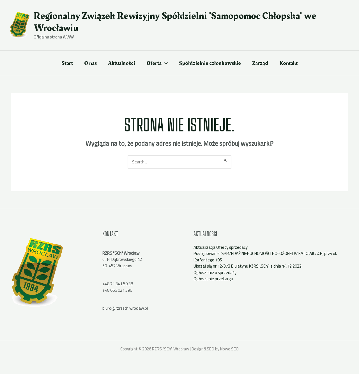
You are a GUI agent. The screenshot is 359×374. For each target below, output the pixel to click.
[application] (165, 63)
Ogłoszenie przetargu (213, 279)
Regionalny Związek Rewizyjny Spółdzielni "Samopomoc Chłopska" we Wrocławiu (175, 21)
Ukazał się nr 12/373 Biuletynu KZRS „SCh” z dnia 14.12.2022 (248, 266)
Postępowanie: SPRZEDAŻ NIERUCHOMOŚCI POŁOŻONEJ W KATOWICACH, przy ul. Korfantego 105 (265, 256)
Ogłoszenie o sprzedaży (215, 272)
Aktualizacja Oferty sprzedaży (221, 247)
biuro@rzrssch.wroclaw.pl (125, 308)
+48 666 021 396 (117, 290)
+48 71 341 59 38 (117, 284)
